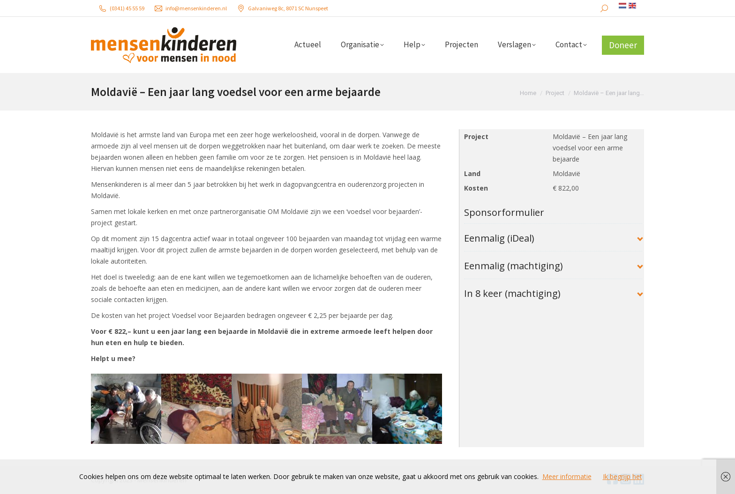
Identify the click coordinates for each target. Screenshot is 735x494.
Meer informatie (567, 476)
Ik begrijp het (622, 476)
